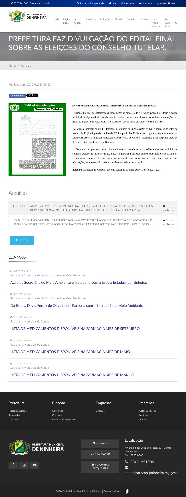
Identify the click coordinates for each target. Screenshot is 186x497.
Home (12, 65)
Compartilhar (17, 95)
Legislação (14, 420)
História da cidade (18, 411)
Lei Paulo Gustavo (156, 23)
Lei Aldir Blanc (168, 23)
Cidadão (119, 19)
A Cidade (78, 21)
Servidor (131, 19)
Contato (144, 19)
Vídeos (142, 420)
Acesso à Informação (121, 3)
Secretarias (14, 415)
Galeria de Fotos (147, 411)
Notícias (26, 65)
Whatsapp (51, 96)
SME (56, 19)
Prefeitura (91, 19)
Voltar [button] (22, 240)
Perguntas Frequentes (100, 466)
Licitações (105, 19)
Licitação (100, 411)
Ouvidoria (145, 3)
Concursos (57, 411)
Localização (100, 454)
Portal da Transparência (90, 3)
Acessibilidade (166, 3)
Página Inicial (66, 21)
